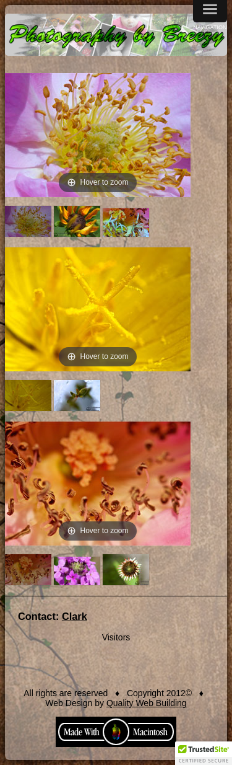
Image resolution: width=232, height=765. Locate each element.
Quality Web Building (146, 703)
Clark (74, 616)
